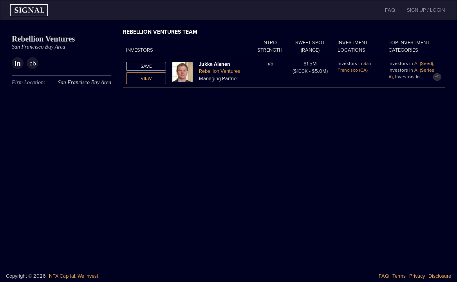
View (146, 78)
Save (146, 66)
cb (32, 63)
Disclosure (439, 276)
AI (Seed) (423, 63)
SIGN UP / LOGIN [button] (426, 10)
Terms (399, 276)
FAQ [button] (390, 10)
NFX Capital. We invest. (74, 276)
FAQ (384, 276)
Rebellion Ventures (219, 71)
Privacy (417, 276)
